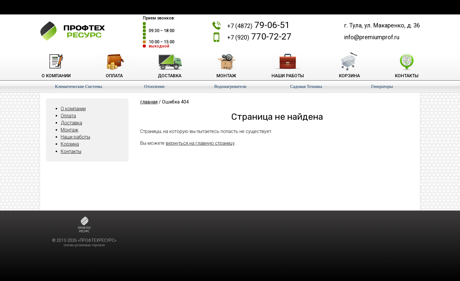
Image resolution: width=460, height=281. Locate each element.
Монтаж (69, 130)
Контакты (71, 151)
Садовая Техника (306, 86)
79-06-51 (258, 25)
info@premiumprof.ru (371, 37)
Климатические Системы (78, 86)
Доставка (71, 123)
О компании (73, 108)
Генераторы (382, 86)
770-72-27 (259, 36)
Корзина (70, 144)
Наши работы (75, 137)
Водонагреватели (230, 86)
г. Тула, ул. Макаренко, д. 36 (382, 25)
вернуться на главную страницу (200, 143)
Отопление (154, 86)
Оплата (68, 116)
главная (149, 102)
